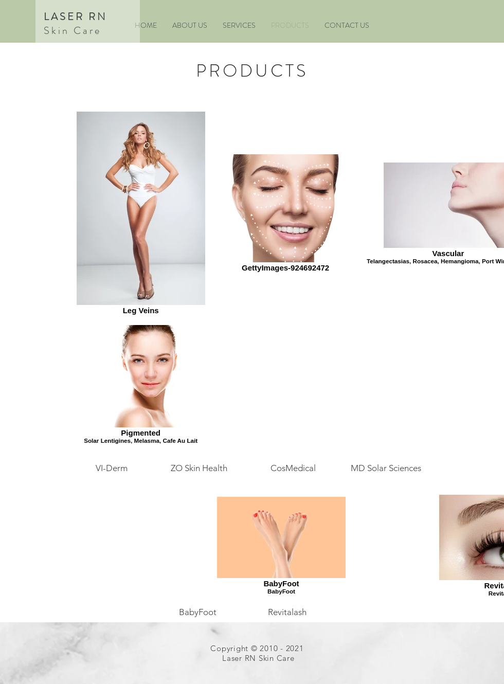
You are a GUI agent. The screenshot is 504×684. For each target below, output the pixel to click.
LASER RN (75, 16)
